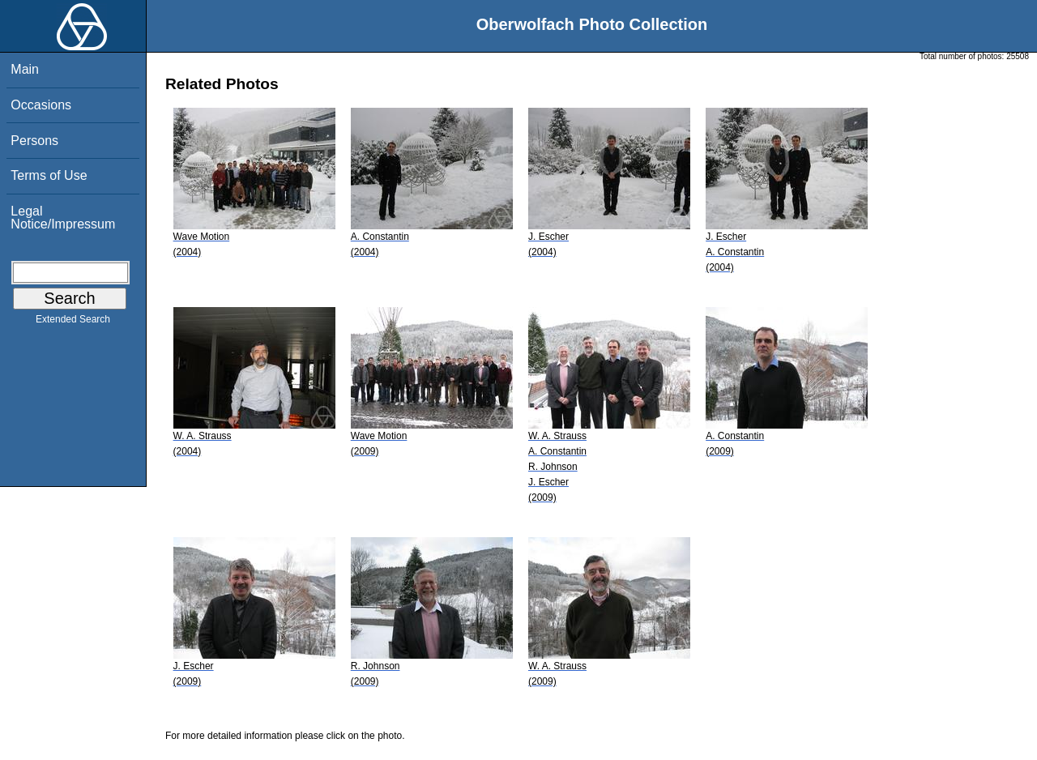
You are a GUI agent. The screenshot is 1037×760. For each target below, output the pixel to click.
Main (25, 69)
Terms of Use (49, 175)
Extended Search (73, 322)
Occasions (41, 105)
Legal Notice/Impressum (63, 217)
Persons (34, 140)
